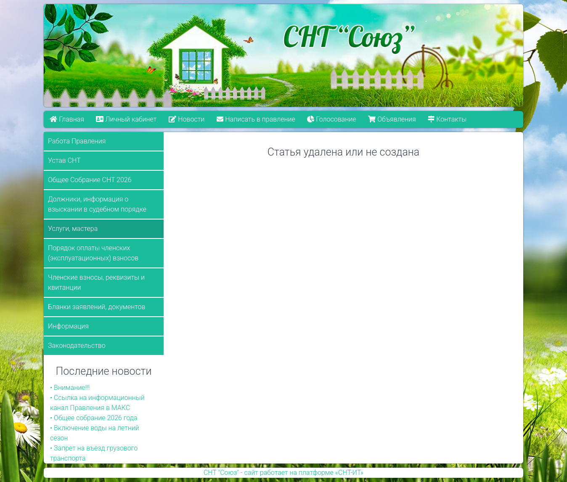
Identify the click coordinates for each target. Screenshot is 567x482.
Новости (186, 119)
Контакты (447, 119)
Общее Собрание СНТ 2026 (90, 180)
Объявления (392, 119)
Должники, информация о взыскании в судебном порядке (97, 204)
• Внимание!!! (70, 388)
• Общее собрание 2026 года (94, 418)
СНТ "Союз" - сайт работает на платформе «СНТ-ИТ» (283, 473)
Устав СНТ (64, 160)
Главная (67, 119)
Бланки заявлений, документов (97, 307)
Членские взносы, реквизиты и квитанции (96, 282)
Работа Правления (77, 141)
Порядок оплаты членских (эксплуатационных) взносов (93, 253)
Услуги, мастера (73, 229)
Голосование (331, 119)
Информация (68, 326)
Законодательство (77, 346)
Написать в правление (256, 119)
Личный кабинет (126, 119)
